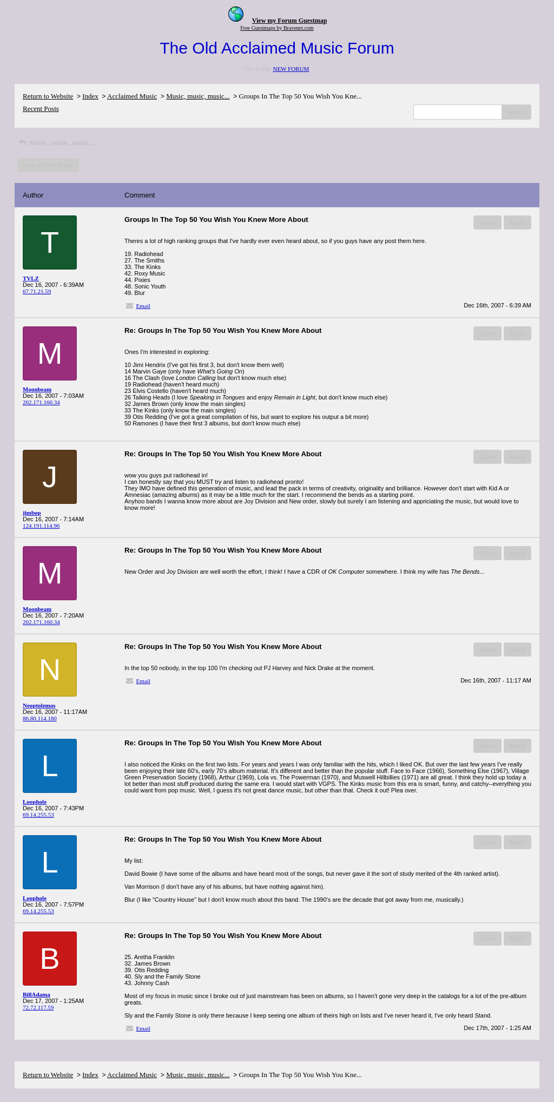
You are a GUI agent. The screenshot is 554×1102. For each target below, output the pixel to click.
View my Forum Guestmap (289, 20)
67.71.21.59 (37, 291)
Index (90, 96)
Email (143, 306)
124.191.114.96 (41, 525)
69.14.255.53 (38, 814)
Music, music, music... (197, 96)
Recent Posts (41, 108)
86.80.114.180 (40, 718)
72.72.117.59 (38, 1007)
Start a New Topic (48, 165)
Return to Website (48, 96)
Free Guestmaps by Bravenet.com (277, 28)
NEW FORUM (291, 68)
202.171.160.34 (41, 402)
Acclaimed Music (132, 96)
